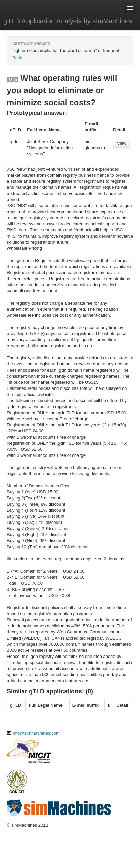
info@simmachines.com (33, 733)
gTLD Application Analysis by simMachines (67, 21)
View (121, 143)
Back (17, 57)
